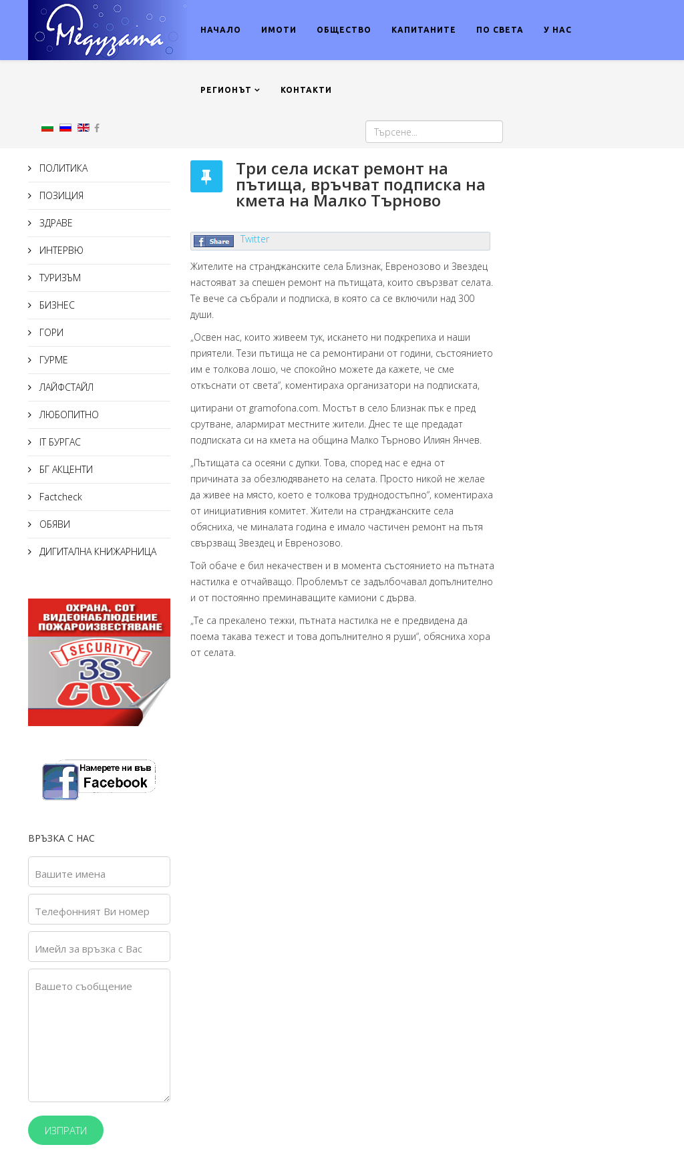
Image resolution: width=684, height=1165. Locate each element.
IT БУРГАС (59, 442)
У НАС (558, 29)
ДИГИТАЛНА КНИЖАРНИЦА (96, 551)
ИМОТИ (279, 29)
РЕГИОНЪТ (226, 90)
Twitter (254, 238)
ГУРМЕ (52, 359)
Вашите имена (70, 873)
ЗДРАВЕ (55, 222)
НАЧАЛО (220, 29)
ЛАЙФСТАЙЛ (65, 387)
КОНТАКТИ (306, 90)
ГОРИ (50, 332)
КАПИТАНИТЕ (423, 29)
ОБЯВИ (53, 524)
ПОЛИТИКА (62, 168)
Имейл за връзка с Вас (88, 948)
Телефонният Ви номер (92, 911)
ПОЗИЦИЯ (60, 195)
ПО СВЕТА (500, 29)
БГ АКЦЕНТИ (65, 469)
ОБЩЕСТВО (344, 29)
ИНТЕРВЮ (60, 250)
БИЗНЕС (56, 305)
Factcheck (59, 496)
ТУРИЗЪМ (59, 277)
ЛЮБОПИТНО (68, 414)
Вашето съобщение (83, 986)
